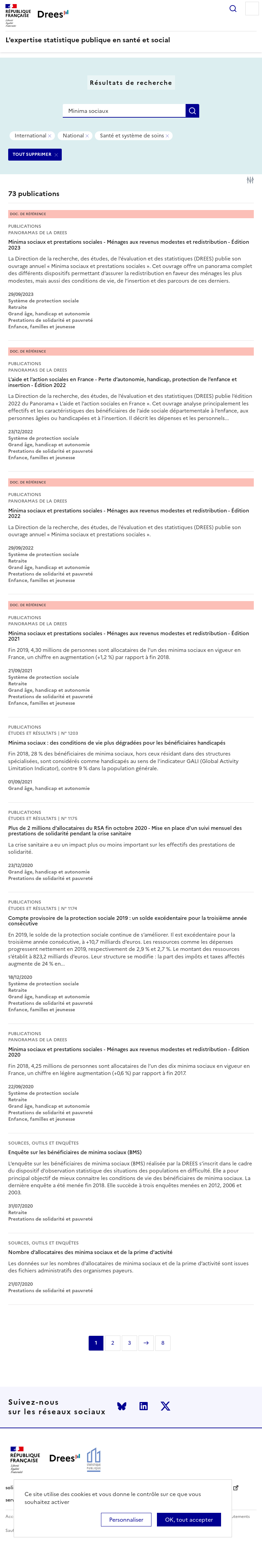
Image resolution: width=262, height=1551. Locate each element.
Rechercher (233, 8)
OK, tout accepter (189, 1520)
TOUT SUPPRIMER (32, 154)
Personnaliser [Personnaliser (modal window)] (126, 1520)
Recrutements (236, 1517)
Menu (252, 8)
